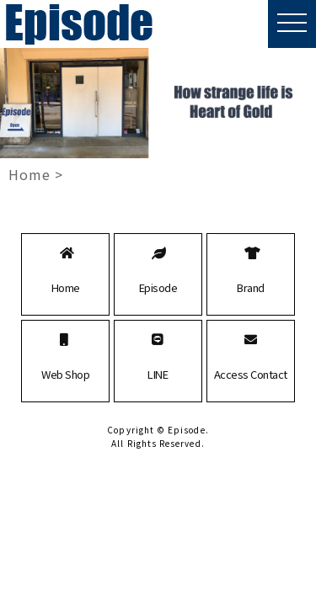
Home (29, 174)
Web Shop (65, 374)
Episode (158, 287)
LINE (157, 374)
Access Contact (250, 374)
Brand (251, 287)
